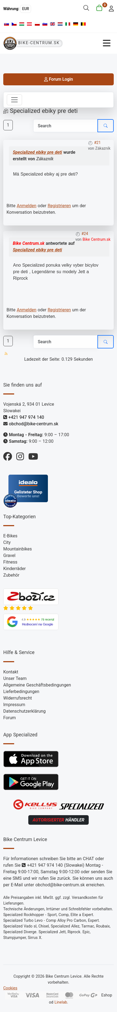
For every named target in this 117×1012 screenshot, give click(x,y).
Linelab (60, 1002)
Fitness (10, 562)
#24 (84, 233)
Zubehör (11, 575)
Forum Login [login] (58, 79)
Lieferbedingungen (21, 691)
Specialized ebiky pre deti (37, 152)
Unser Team (15, 678)
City (7, 542)
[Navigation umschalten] (90, 43)
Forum (9, 717)
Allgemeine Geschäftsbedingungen (37, 685)
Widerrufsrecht (17, 698)
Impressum (14, 704)
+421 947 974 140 (26, 417)
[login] (110, 8)
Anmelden (26, 205)
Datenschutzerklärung (24, 711)
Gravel (9, 555)
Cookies (10, 988)
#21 (97, 142)
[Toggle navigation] (14, 99)
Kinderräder (14, 568)
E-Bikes (10, 535)
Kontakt (10, 671)
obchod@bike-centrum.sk (33, 423)
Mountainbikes (17, 549)
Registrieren (59, 205)
